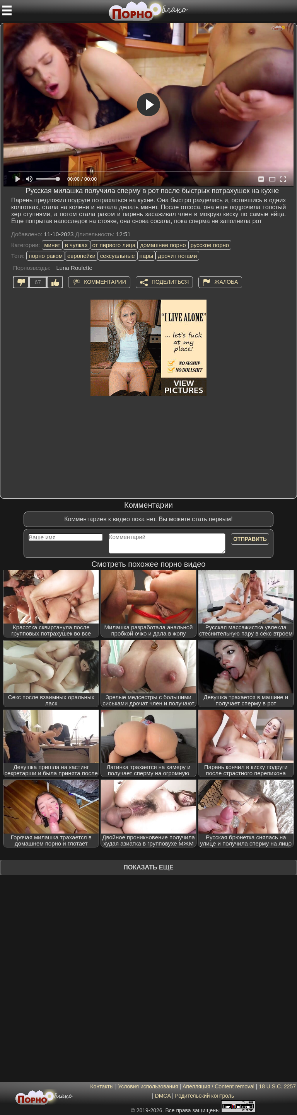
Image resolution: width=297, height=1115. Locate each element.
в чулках (76, 245)
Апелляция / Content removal (218, 1086)
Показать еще (148, 867)
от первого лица (114, 245)
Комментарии (105, 281)
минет (52, 245)
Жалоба (226, 281)
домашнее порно (163, 245)
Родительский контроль (204, 1096)
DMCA (163, 1096)
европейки (81, 255)
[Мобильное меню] (7, 10)
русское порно (210, 245)
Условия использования (148, 1086)
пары (147, 255)
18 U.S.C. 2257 (277, 1086)
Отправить (250, 539)
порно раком (46, 255)
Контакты (101, 1086)
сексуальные (117, 255)
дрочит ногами (177, 255)
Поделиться (170, 281)
